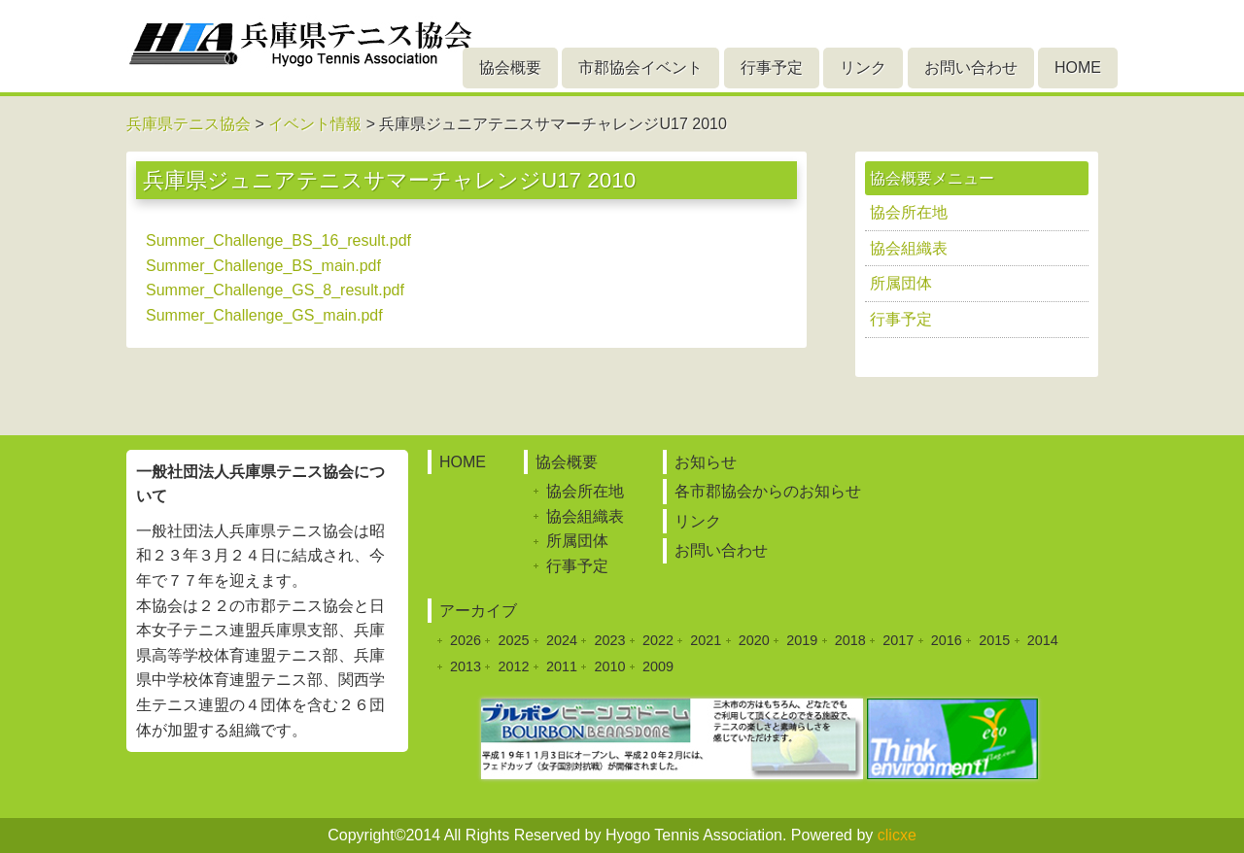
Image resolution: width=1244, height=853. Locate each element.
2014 (1042, 640)
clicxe (897, 835)
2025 (513, 640)
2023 (609, 640)
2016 (946, 640)
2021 (705, 640)
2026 (465, 640)
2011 (561, 666)
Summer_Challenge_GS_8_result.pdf (275, 290)
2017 (898, 640)
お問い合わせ (971, 67)
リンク (863, 67)
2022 (658, 640)
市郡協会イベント (640, 67)
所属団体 (901, 283)
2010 (609, 666)
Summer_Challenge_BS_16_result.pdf (278, 240)
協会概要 (510, 67)
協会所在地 (909, 212)
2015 (994, 640)
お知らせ (705, 462)
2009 (658, 666)
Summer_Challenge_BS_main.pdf (263, 265)
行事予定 (772, 67)
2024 (561, 640)
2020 (754, 640)
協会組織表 (909, 248)
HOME (1077, 67)
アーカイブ (478, 610)
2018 (850, 640)
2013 (465, 666)
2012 (513, 666)
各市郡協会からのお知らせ (767, 491)
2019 (801, 640)
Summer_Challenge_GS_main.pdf (264, 315)
